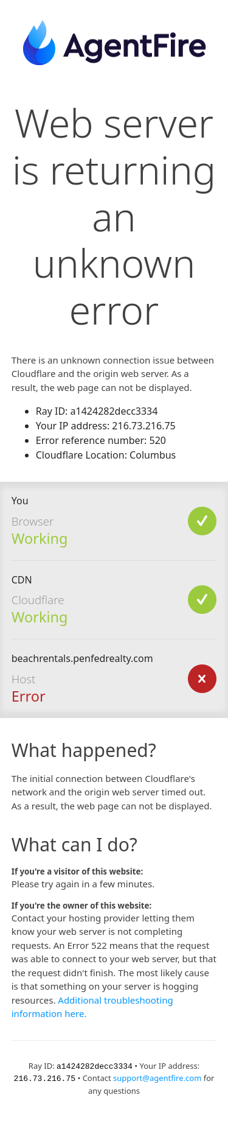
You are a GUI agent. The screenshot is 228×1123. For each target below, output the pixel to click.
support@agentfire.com (157, 1077)
